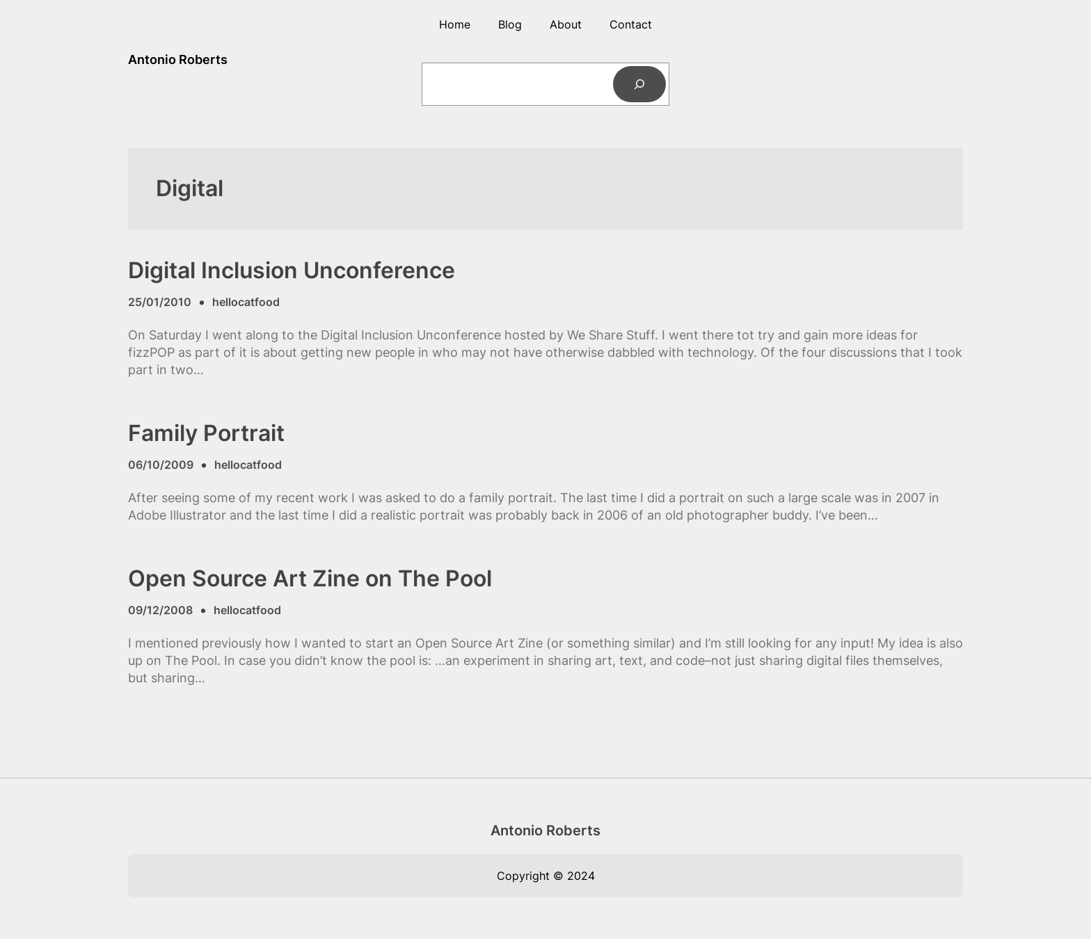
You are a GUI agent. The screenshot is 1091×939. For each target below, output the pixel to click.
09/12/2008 (160, 610)
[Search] (639, 84)
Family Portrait (206, 433)
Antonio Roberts (178, 59)
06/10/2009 (160, 465)
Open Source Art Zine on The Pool (310, 578)
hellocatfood (246, 302)
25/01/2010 (159, 302)
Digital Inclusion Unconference (291, 270)
